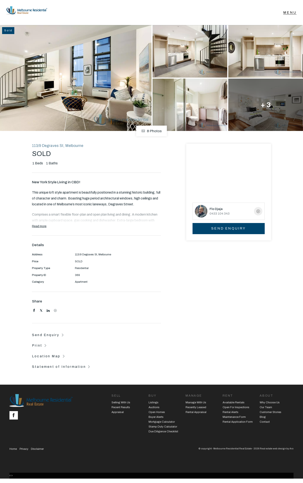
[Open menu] (290, 13)
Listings (153, 403)
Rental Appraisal (196, 413)
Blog (263, 418)
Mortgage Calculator (162, 423)
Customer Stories (270, 413)
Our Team (266, 408)
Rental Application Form (238, 423)
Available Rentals (234, 403)
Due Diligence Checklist (163, 432)
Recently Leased (196, 408)
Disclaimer (37, 450)
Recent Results (121, 408)
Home (13, 450)
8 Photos (151, 133)
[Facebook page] (14, 417)
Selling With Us (121, 403)
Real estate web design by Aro (277, 450)
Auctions (154, 408)
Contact (265, 423)
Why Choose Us (270, 403)
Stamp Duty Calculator (163, 428)
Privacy (24, 450)
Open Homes (157, 413)
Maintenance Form (234, 418)
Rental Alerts (230, 413)
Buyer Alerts (156, 418)
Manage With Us (196, 403)
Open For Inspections (236, 408)
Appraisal (118, 413)
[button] (40, 347)
